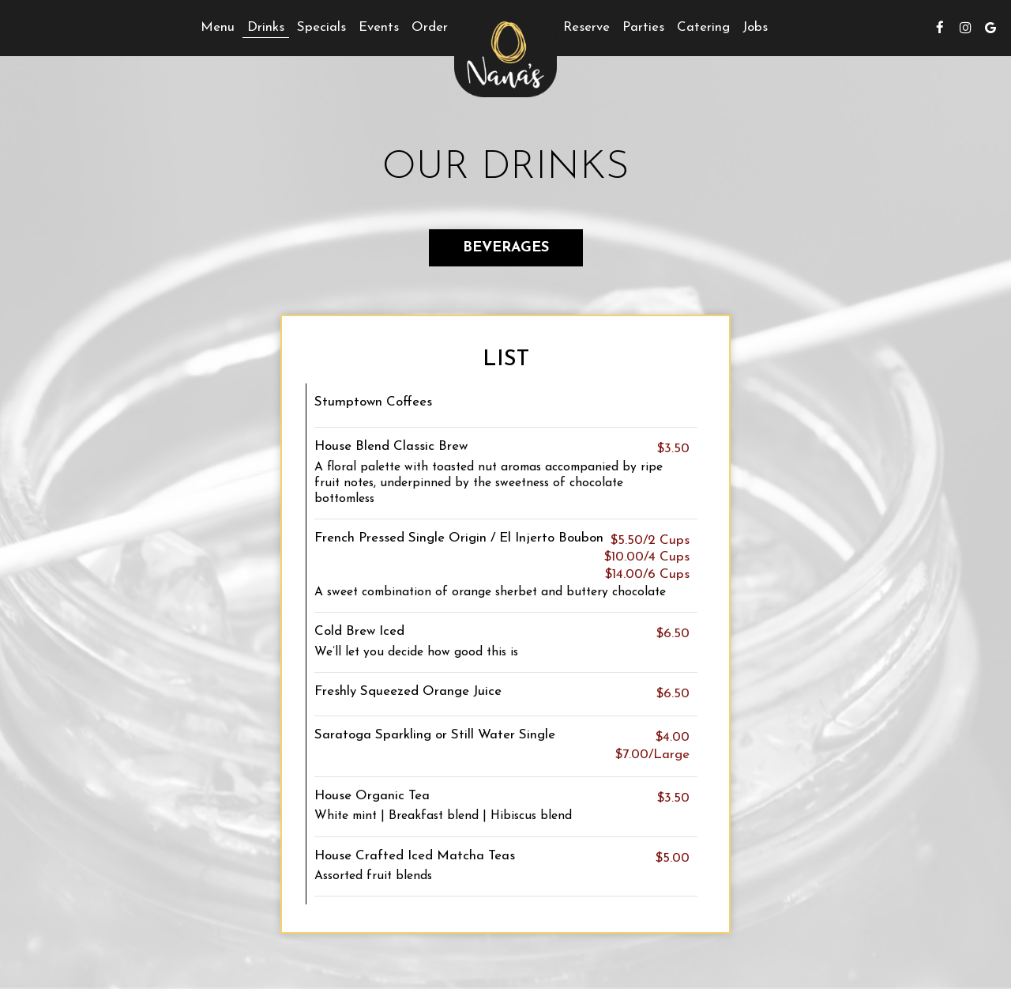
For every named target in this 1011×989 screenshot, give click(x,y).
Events (379, 27)
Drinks (265, 27)
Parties (643, 27)
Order (430, 27)
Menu (218, 27)
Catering (703, 27)
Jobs (755, 27)
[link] (505, 54)
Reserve (586, 27)
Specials (321, 27)
